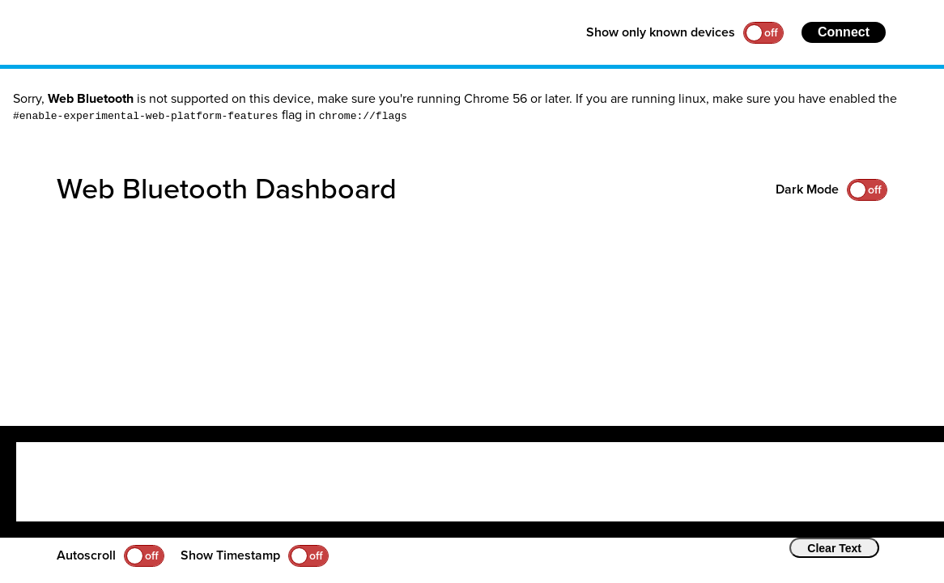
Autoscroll (86, 555)
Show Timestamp (230, 555)
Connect (844, 32)
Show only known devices (660, 32)
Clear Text (834, 548)
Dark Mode (807, 189)
